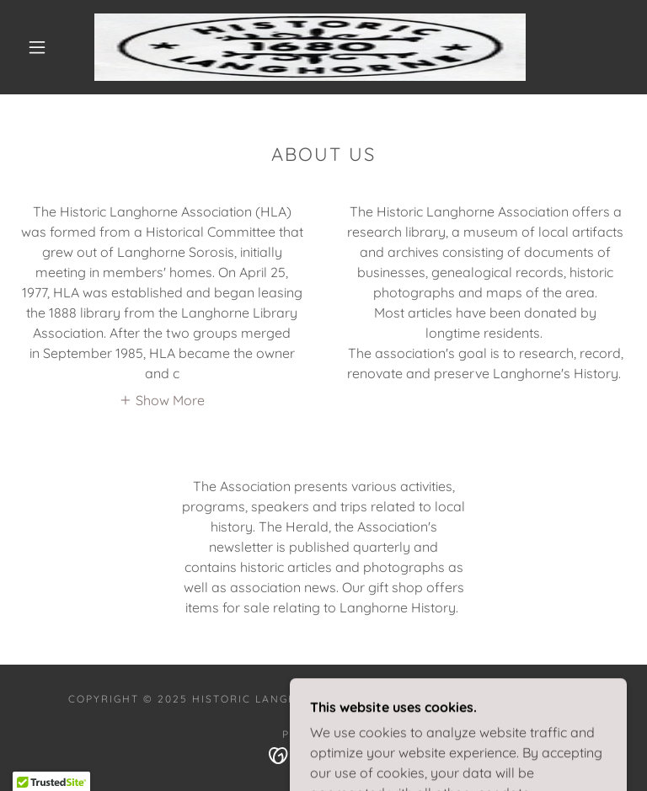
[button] (37, 47)
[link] (310, 47)
